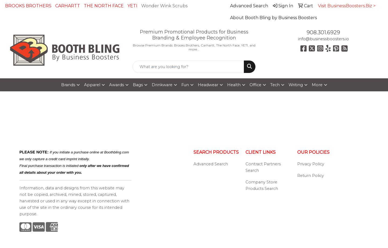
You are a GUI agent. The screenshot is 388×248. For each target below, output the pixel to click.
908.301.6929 (323, 32)
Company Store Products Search (261, 185)
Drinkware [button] (162, 84)
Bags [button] (138, 84)
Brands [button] (68, 84)
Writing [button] (296, 84)
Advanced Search (210, 164)
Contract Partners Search (263, 167)
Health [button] (234, 84)
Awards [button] (116, 84)
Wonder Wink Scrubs (164, 5)
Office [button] (255, 84)
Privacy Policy (310, 164)
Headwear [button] (208, 84)
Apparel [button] (92, 84)
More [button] (317, 84)
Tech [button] (275, 84)
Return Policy (310, 175)
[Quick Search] (188, 67)
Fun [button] (185, 84)
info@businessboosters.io (323, 38)
